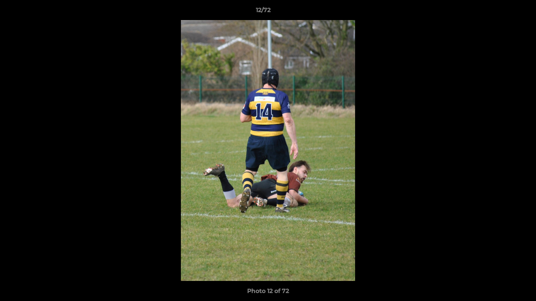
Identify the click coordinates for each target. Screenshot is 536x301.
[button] (501, 12)
